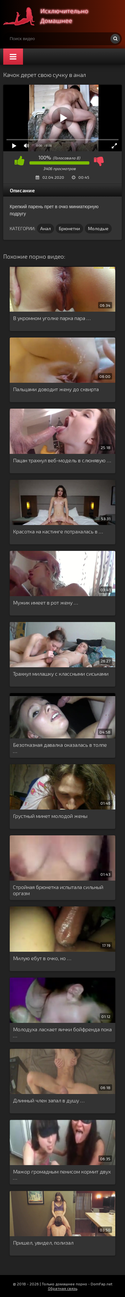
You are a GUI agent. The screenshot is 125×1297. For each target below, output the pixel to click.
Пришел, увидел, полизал (43, 1242)
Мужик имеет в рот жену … (45, 602)
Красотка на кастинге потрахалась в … (58, 531)
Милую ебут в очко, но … (42, 958)
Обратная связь (62, 1288)
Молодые (98, 228)
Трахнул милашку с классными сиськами (60, 673)
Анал (45, 228)
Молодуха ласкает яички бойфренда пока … (62, 1032)
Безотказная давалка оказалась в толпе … (60, 748)
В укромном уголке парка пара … (52, 318)
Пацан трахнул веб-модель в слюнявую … (62, 460)
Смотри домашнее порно (51, 16)
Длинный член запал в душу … (49, 1100)
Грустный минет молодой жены (50, 816)
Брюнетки (69, 228)
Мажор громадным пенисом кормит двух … (62, 1174)
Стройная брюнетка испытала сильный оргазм (58, 890)
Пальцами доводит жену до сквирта (56, 389)
